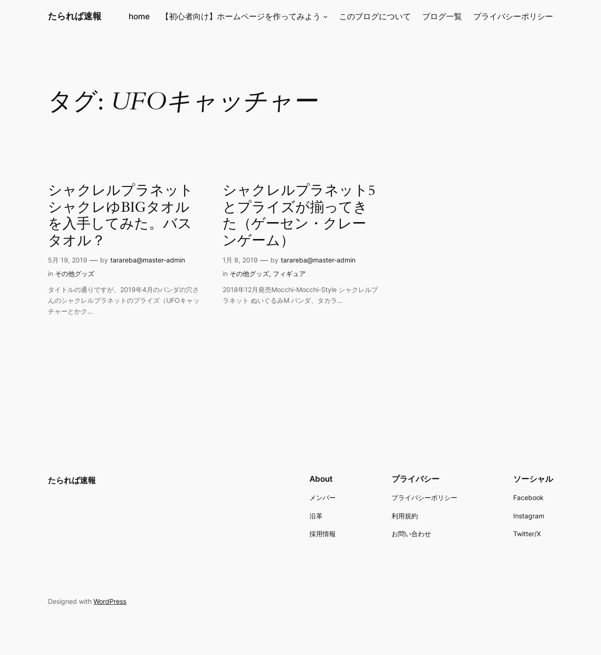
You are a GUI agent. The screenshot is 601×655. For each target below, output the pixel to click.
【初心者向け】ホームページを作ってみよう (241, 16)
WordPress (109, 601)
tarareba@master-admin (147, 260)
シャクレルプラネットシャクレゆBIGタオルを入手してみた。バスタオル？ (120, 216)
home (139, 16)
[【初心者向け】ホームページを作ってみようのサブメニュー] (325, 16)
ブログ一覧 (442, 16)
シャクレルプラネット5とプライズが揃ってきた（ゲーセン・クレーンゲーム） (299, 216)
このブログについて (375, 16)
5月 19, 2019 (67, 260)
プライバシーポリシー (513, 16)
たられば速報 (74, 16)
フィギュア (289, 273)
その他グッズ (74, 273)
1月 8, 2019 (240, 260)
